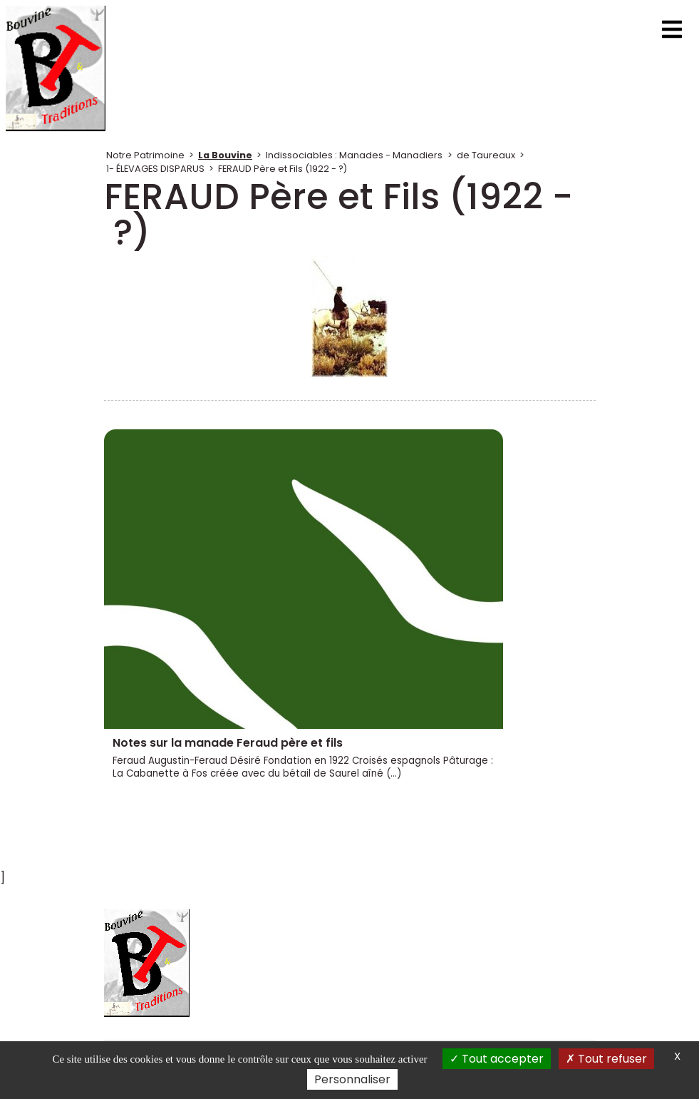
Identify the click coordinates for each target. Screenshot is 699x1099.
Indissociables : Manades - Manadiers (354, 155)
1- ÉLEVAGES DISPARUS (155, 169)
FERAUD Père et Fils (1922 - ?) (282, 169)
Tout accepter (497, 1059)
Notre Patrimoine (145, 155)
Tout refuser (606, 1059)
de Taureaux (486, 155)
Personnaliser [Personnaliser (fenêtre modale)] (352, 1079)
